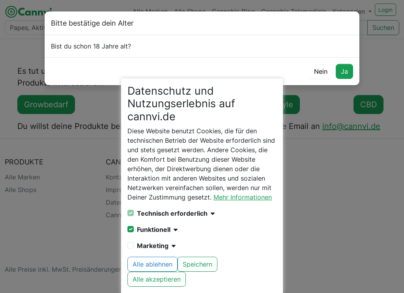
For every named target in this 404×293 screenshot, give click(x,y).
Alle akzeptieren (157, 279)
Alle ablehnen (152, 264)
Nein (320, 71)
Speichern (197, 264)
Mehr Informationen (242, 197)
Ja (344, 71)
